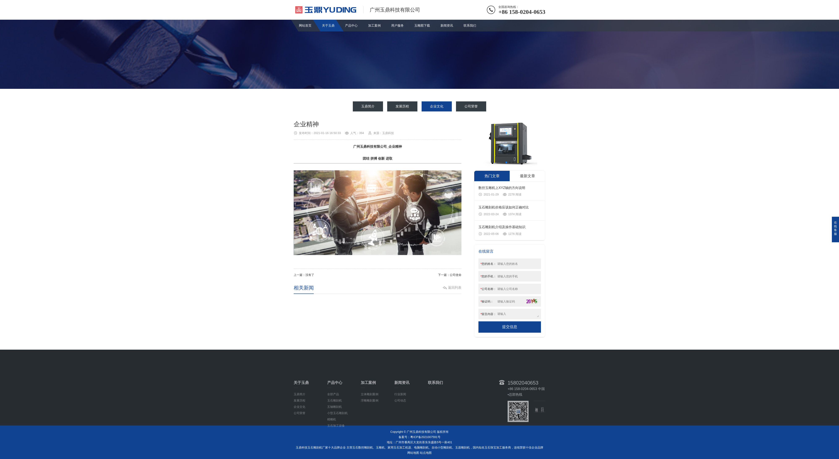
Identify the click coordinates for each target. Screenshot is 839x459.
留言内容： (488, 314)
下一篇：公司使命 (449, 275)
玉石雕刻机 (334, 429)
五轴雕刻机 (334, 435)
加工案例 (374, 25)
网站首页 (305, 25)
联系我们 (470, 25)
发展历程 (402, 106)
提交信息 (509, 327)
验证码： (487, 301)
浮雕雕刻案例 (369, 429)
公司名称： (488, 289)
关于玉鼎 (328, 25)
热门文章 (492, 176)
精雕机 (331, 448)
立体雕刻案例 (369, 423)
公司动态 (400, 429)
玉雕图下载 (422, 25)
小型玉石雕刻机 (337, 442)
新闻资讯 (446, 25)
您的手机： (488, 276)
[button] (506, 162)
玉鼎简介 (368, 106)
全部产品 (333, 423)
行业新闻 (400, 423)
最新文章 (527, 176)
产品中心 (351, 25)
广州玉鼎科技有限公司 (370, 146)
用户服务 (397, 25)
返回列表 (454, 287)
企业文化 (436, 106)
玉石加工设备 (336, 454)
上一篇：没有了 (304, 275)
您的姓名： (488, 263)
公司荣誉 (471, 106)
